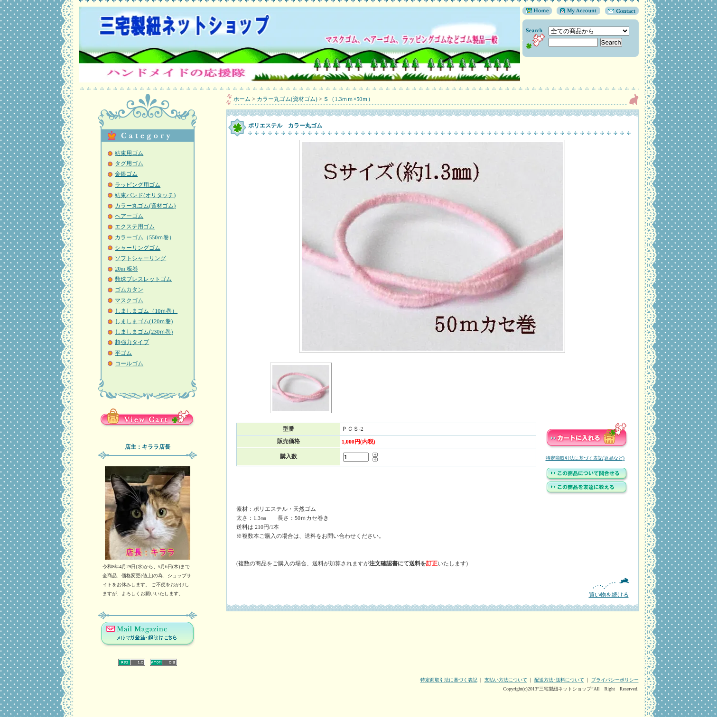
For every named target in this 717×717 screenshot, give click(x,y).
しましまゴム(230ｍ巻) (144, 331)
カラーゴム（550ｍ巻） (145, 237)
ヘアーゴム (129, 216)
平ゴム (123, 353)
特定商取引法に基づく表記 (448, 679)
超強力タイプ (132, 342)
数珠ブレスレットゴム (143, 279)
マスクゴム (129, 300)
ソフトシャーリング (140, 258)
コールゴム (129, 363)
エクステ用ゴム (135, 226)
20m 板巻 (126, 268)
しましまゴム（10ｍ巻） (146, 311)
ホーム (242, 99)
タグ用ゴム (129, 163)
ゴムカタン (129, 289)
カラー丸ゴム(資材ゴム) (145, 205)
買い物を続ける (432, 588)
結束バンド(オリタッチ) (145, 195)
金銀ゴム (126, 174)
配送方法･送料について (559, 679)
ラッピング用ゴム (137, 185)
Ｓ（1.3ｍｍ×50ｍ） (348, 99)
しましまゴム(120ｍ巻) (144, 321)
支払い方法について (505, 679)
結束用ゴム (129, 153)
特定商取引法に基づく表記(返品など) (585, 458)
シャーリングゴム (137, 248)
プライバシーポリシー (615, 679)
